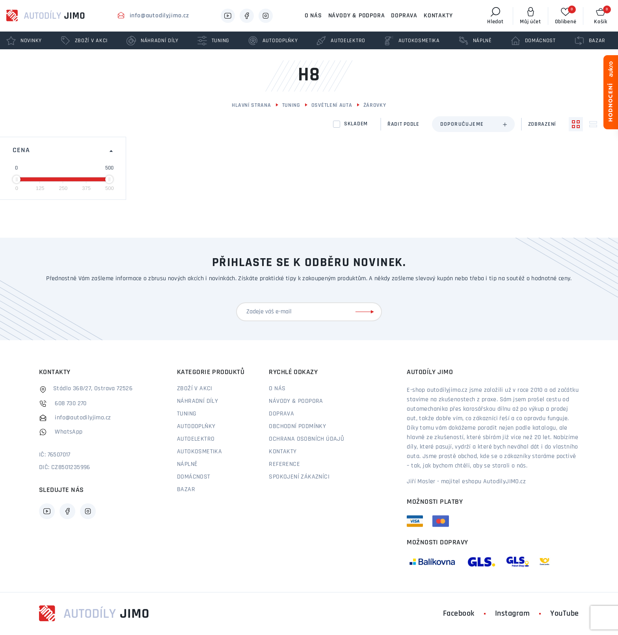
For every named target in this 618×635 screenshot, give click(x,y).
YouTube (564, 614)
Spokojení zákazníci (299, 477)
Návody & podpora (356, 16)
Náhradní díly (197, 401)
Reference (284, 464)
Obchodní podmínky (297, 426)
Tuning (291, 105)
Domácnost (193, 477)
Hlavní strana (251, 105)
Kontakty (438, 16)
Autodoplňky (196, 426)
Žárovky (374, 105)
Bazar (186, 489)
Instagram (512, 614)
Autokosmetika (199, 452)
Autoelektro (195, 439)
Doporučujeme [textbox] (462, 124)
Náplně (187, 464)
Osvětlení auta (331, 105)
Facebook (459, 614)
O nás (313, 16)
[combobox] (473, 124)
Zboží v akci (194, 388)
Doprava (404, 16)
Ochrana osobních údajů (306, 439)
